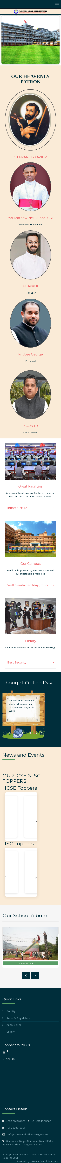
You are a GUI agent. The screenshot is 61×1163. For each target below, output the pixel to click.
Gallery (10, 1031)
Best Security (16, 662)
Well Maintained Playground (28, 585)
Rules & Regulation (18, 1018)
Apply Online (14, 1024)
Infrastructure (17, 508)
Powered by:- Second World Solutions (38, 1161)
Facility (11, 1011)
